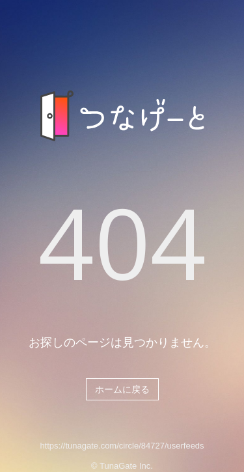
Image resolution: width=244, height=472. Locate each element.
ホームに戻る (122, 389)
